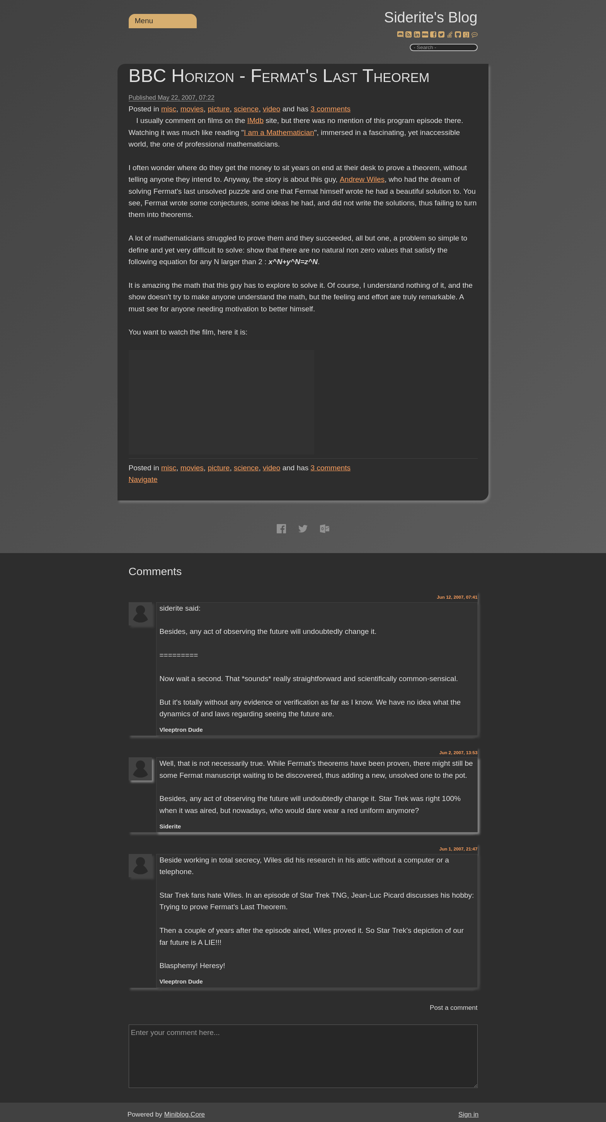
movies (192, 109)
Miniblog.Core (184, 1114)
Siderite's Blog (431, 17)
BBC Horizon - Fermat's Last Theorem (279, 75)
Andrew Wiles (361, 179)
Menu (144, 21)
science (246, 109)
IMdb (255, 120)
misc (168, 109)
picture (219, 109)
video (271, 109)
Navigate (143, 479)
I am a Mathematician (279, 132)
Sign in (468, 1114)
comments (331, 109)
